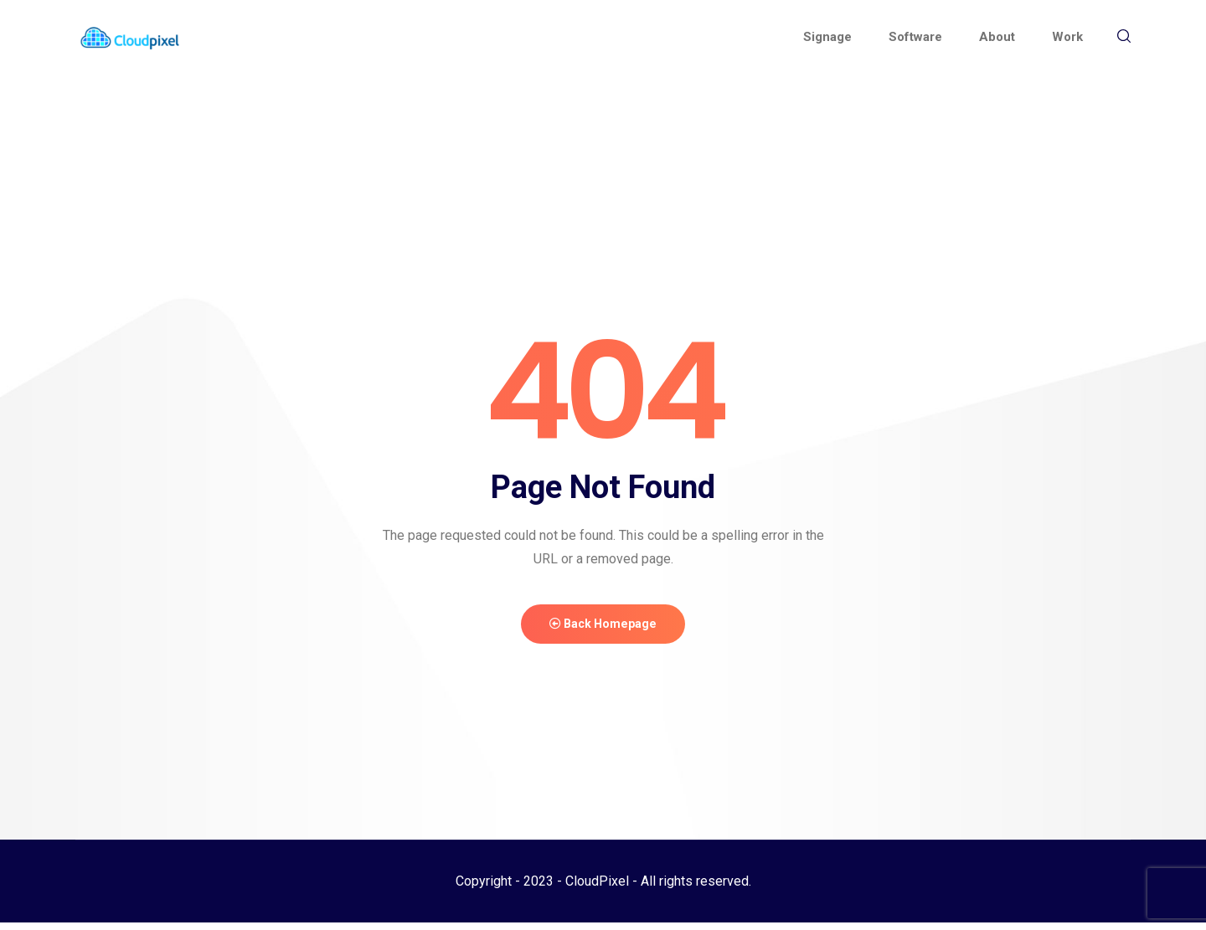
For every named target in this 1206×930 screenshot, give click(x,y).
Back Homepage (603, 628)
